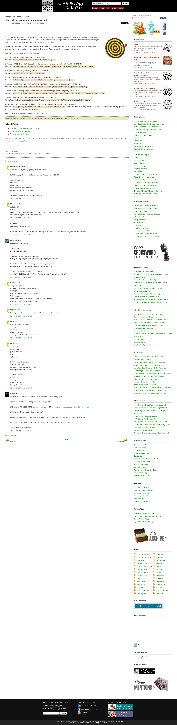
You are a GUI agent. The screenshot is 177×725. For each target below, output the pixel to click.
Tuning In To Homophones (143, 149)
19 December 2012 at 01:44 (21, 218)
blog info (159, 557)
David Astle (138, 456)
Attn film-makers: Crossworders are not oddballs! (151, 299)
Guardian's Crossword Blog (143, 462)
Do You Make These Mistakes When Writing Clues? (152, 425)
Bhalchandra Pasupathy (17, 166)
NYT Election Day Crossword (144, 419)
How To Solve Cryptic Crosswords (146, 121)
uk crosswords (142, 590)
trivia (157, 588)
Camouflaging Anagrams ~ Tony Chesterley (149, 362)
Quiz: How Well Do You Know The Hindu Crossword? (153, 334)
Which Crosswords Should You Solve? (147, 127)
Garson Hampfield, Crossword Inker (146, 297)
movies (158, 578)
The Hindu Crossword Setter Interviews (148, 314)
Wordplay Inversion (141, 228)
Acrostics (137, 157)
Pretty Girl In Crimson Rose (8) (145, 280)
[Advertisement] (33, 30)
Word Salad (47, 42)
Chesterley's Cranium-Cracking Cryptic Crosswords (152, 302)
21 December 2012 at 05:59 (21, 316)
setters (139, 581)
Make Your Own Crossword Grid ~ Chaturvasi (150, 368)
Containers (138, 141)
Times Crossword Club (142, 493)
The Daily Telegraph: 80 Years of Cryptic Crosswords (152, 294)
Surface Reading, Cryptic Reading (146, 174)
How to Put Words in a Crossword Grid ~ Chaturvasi (152, 374)
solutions (26, 23)
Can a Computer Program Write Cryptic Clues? (150, 408)
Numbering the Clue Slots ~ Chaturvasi (148, 371)
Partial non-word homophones (20, 131)
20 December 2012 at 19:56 (21, 304)
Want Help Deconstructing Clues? (146, 194)
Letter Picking (139, 160)
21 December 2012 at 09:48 (21, 388)
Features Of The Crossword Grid (145, 185)
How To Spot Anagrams (142, 132)
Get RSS (82, 712)
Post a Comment (11, 435)
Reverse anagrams (141, 211)
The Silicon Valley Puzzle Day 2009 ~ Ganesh (150, 393)
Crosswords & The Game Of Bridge (146, 182)
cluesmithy (140, 563)
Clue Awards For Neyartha (143, 328)
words (158, 594)
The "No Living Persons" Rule (144, 427)
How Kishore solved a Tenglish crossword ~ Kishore (152, 387)
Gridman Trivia (139, 339)
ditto (157, 566)
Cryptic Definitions (140, 169)
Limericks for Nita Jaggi (142, 331)
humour (158, 572)
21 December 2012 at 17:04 (21, 430)
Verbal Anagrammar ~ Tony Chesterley (147, 365)
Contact (73, 723)
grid (157, 569)
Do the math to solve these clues (145, 233)
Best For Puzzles (140, 448)
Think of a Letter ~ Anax (142, 360)
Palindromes (138, 225)
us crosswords (161, 590)
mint (138, 578)
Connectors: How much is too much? (147, 236)
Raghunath (13, 282)
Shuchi (16, 151)
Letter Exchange (140, 166)
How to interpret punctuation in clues (147, 214)
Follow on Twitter (87, 705)
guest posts (141, 572)
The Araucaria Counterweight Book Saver (148, 288)
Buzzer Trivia (138, 336)
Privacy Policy (86, 723)
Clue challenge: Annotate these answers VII (26, 20)
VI (44, 113)
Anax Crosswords (140, 445)
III (38, 113)
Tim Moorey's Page (141, 473)
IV (40, 113)
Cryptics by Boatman (141, 453)
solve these (38, 23)
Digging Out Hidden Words (143, 135)
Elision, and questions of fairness (145, 206)
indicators (140, 575)
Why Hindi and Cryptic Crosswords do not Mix (150, 405)
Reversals (137, 143)
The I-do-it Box (139, 499)
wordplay (140, 594)
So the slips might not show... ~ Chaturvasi (149, 376)
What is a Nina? (139, 413)
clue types (159, 560)
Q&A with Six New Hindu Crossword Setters (149, 323)
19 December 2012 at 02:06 (21, 234)
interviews (159, 575)
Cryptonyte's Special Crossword (145, 345)
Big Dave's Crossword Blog (143, 522)
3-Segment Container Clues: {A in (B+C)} (24, 128)
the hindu (159, 584)
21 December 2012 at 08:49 (21, 338)
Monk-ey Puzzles (140, 467)
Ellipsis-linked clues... (141, 217)
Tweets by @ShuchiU (141, 657)
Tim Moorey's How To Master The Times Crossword (152, 274)
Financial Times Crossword (143, 490)
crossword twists (142, 566)
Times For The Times (141, 519)
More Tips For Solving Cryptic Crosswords (149, 124)
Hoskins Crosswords (141, 464)
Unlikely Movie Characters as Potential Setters (150, 283)
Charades (137, 138)
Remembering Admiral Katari (144, 317)
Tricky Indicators (140, 220)
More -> (153, 52)
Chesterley (13, 240)
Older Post (11, 441)
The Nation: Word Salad (142, 476)
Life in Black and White (142, 291)
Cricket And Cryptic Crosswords (145, 180)
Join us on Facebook (88, 709)
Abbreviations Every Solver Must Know (148, 129)
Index (121, 8)
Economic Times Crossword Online (146, 416)
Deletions (137, 152)
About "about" (139, 222)
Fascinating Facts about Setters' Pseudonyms (150, 411)
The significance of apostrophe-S (145, 208)
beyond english (142, 557)
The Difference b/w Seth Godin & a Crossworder (151, 422)
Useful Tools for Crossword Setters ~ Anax (149, 357)
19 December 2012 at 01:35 (21, 198)
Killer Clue (137, 285)
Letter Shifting (139, 163)
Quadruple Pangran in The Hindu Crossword (149, 325)
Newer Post (122, 441)
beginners (159, 554)
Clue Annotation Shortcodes (144, 188)
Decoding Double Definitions (144, 146)
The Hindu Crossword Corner (144, 513)
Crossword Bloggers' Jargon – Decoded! (148, 191)
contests (16, 23)
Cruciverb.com (139, 450)
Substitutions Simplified (142, 155)
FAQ (108, 8)
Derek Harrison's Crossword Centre (146, 459)
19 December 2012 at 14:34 (21, 277)
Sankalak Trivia (139, 342)
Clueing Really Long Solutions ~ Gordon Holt (150, 390)
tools (138, 588)
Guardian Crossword (141, 487)
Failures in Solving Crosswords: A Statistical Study (152, 433)
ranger (12, 321)
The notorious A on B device (20, 134)
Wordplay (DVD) (140, 277)
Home (94, 8)
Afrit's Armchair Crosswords (144, 271)
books (139, 560)
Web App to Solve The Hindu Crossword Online (151, 320)
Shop (114, 8)
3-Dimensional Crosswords (143, 430)
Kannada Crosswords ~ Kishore (145, 382)
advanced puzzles (143, 554)
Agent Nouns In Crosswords (144, 177)
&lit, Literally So (139, 171)
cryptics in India (73, 118)
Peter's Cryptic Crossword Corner (146, 470)
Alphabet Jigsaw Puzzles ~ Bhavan (146, 379)
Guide (102, 8)
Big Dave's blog (83, 407)
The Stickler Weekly (141, 501)
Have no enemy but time (142, 231)
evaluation (140, 569)
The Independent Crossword (144, 496)
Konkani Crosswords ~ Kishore (145, 385)
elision (38, 109)
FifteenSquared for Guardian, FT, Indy (147, 516)
